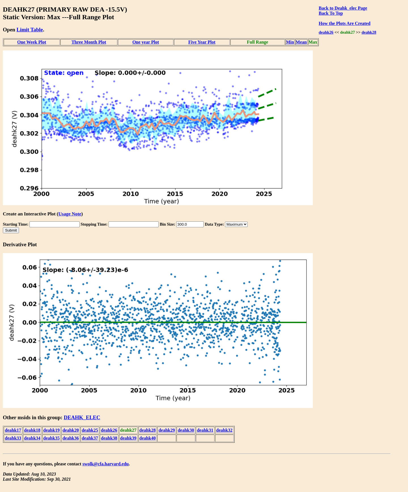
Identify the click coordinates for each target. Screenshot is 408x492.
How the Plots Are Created (344, 23)
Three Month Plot (88, 42)
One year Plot (145, 42)
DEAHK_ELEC (82, 417)
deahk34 (32, 438)
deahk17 (13, 430)
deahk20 (70, 430)
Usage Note (69, 214)
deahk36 (70, 438)
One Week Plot (31, 42)
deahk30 (186, 430)
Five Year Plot (201, 42)
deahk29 (166, 430)
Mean (301, 42)
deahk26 (326, 32)
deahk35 (51, 438)
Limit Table (29, 30)
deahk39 (128, 438)
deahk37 (90, 438)
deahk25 (90, 430)
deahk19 (51, 430)
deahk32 (224, 430)
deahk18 (32, 430)
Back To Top (331, 13)
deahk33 (13, 438)
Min (290, 42)
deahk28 (369, 32)
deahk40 (147, 438)
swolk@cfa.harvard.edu (105, 463)
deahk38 (109, 438)
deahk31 (205, 430)
